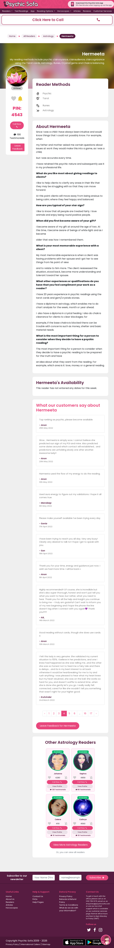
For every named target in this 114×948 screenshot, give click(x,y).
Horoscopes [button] (63, 11)
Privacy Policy (65, 896)
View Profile (57, 786)
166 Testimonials (17, 136)
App (33, 11)
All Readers (29, 36)
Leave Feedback (17, 147)
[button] (57, 20)
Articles (77, 11)
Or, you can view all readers (70, 852)
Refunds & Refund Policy (67, 900)
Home (12, 36)
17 (91, 713)
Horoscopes (12, 907)
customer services (99, 911)
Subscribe (97, 877)
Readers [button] (6, 11)
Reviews (87, 11)
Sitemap (46, 944)
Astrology (48, 36)
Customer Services (102, 11)
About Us (10, 899)
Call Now (17, 125)
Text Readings (21, 11)
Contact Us (38, 896)
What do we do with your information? (68, 909)
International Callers (30, 944)
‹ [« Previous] (44, 713)
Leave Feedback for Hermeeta (58, 725)
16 (85, 713)
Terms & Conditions (68, 905)
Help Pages (38, 902)
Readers (10, 902)
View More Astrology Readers (70, 844)
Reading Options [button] (45, 11)
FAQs (35, 899)
